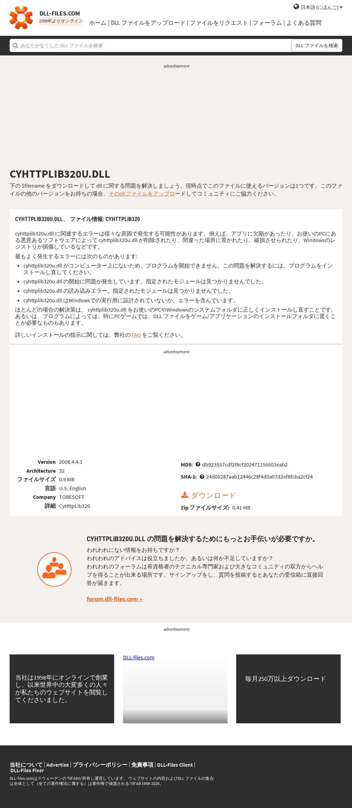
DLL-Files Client (175, 764)
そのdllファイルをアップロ (142, 193)
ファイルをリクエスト (219, 23)
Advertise (57, 764)
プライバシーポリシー (100, 764)
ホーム (98, 23)
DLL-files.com (138, 657)
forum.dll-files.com (112, 599)
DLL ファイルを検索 (317, 45)
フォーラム (267, 23)
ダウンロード (213, 495)
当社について (26, 764)
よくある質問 (303, 23)
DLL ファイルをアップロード (148, 23)
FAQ (136, 334)
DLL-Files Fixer (27, 770)
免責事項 (142, 764)
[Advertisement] (176, 118)
